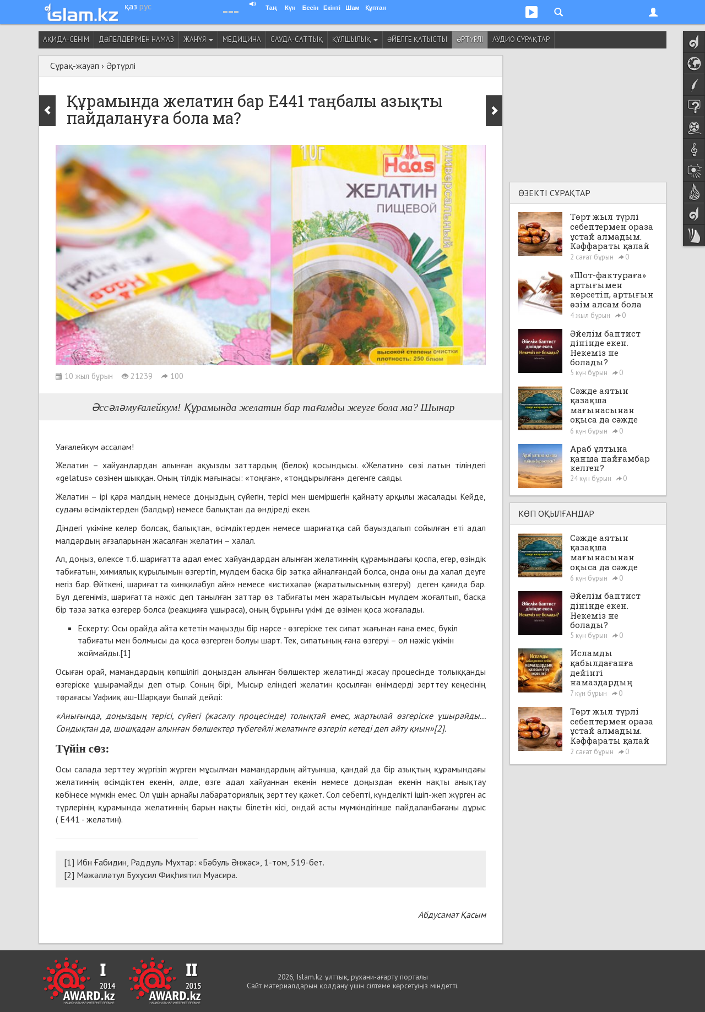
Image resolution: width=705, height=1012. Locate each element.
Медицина (242, 39)
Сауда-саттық (296, 39)
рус (145, 6)
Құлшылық (355, 39)
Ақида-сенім (66, 39)
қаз (130, 6)
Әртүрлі (470, 39)
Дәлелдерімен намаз (136, 39)
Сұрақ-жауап (74, 65)
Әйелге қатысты (417, 39)
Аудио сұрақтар (521, 39)
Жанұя (198, 39)
